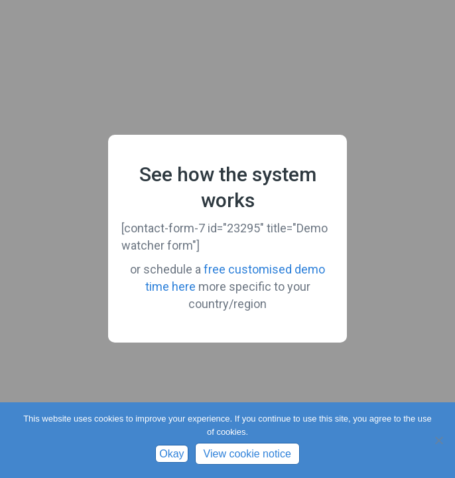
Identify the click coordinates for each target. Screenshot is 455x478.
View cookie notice (247, 453)
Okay (171, 453)
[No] (438, 440)
